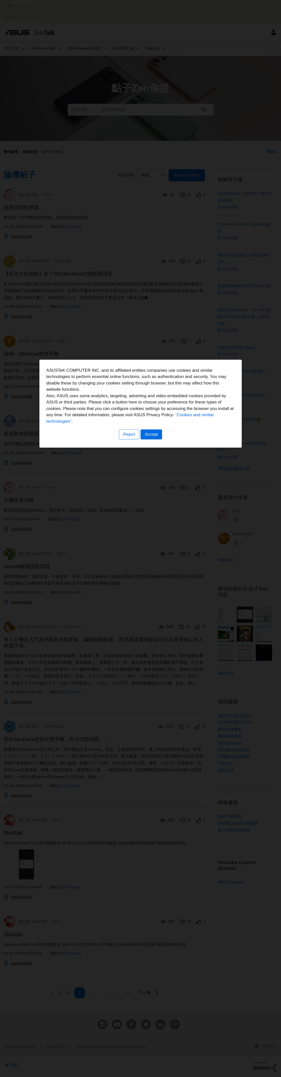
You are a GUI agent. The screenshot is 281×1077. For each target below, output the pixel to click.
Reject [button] (129, 569)
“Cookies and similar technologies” (155, 556)
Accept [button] (151, 569)
